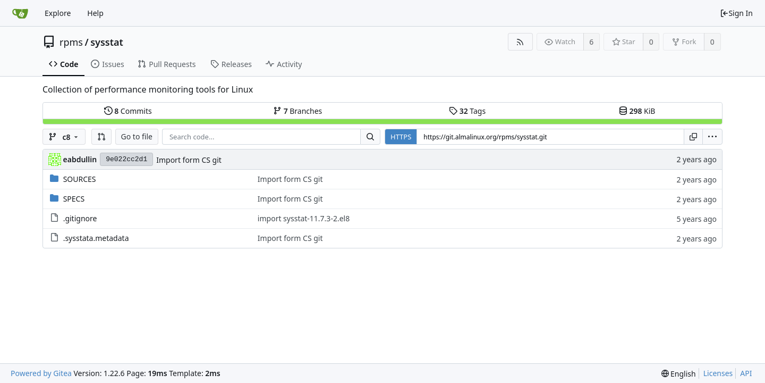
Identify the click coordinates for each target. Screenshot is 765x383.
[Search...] (370, 137)
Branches (297, 111)
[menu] (712, 137)
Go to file (136, 136)
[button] (101, 137)
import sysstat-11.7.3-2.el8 (304, 218)
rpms (71, 42)
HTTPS (400, 136)
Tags (467, 111)
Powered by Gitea (41, 373)
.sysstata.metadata (96, 238)
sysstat (106, 42)
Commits (128, 111)
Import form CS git (189, 160)
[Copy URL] (693, 137)
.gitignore (80, 218)
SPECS (73, 199)
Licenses (718, 373)
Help (95, 13)
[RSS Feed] (520, 42)
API (746, 373)
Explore (58, 13)
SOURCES (79, 179)
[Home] (20, 13)
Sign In (736, 13)
